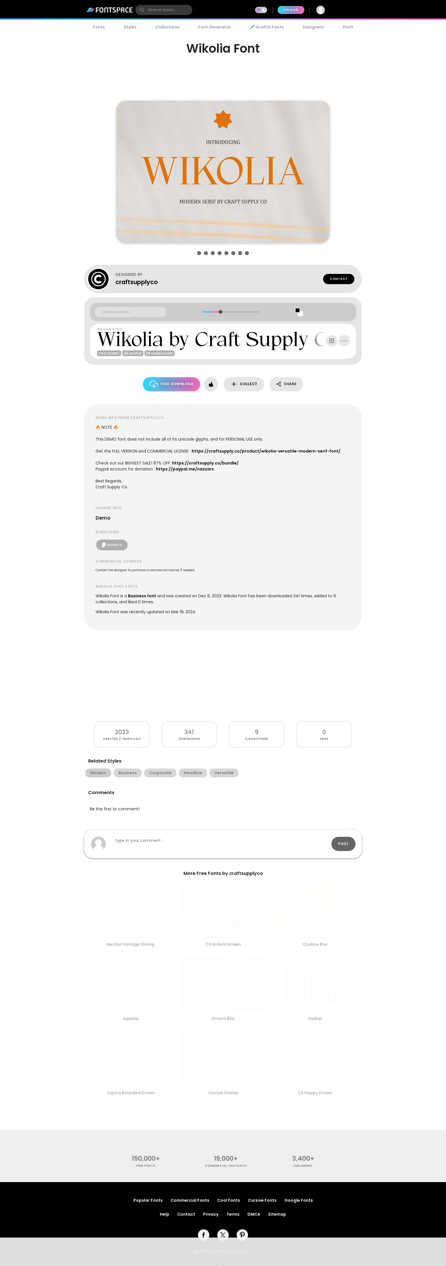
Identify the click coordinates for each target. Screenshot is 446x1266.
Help (164, 1214)
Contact (339, 279)
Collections (167, 27)
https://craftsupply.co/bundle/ (205, 463)
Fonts (99, 27)
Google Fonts (298, 1200)
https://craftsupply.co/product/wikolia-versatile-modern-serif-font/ (266, 451)
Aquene (131, 1018)
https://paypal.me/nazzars (185, 469)
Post (343, 843)
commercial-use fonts (226, 1166)
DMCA (253, 1214)
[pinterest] (242, 1235)
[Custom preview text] (130, 312)
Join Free (346, 10)
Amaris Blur (223, 1018)
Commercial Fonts (190, 1200)
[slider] (220, 312)
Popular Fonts (148, 1200)
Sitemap (277, 1214)
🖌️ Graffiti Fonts (267, 27)
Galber (315, 1018)
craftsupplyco (136, 282)
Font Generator (214, 27)
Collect (243, 384)
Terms (232, 1214)
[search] (163, 10)
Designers (313, 27)
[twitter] (223, 1235)
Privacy (210, 1214)
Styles (130, 27)
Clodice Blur (315, 944)
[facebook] (203, 1235)
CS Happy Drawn (315, 1093)
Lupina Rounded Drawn (131, 1093)
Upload (290, 10)
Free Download (172, 384)
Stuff (347, 27)
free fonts (145, 1166)
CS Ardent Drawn (223, 944)
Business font (142, 596)
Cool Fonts (228, 1200)
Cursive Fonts (262, 1200)
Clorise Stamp (223, 1093)
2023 (122, 732)
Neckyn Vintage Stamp (131, 944)
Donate (112, 545)
